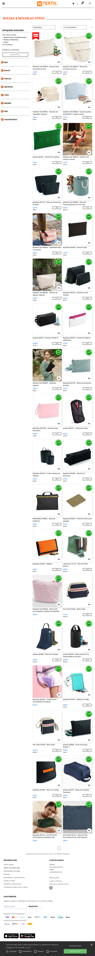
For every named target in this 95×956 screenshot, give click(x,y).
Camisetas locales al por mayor (16, 887)
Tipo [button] (6, 62)
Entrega (7, 874)
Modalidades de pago (12, 871)
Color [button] (6, 95)
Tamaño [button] (7, 103)
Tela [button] (6, 111)
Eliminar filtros (15, 54)
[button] (73, 3)
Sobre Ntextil (8, 865)
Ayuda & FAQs (9, 881)
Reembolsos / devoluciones (14, 877)
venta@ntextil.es (55, 872)
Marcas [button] (7, 79)
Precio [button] (7, 70)
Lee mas (28, 947)
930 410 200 (54, 878)
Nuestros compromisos (12, 884)
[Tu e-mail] (15, 906)
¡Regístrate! (33, 906)
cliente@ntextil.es (56, 867)
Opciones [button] (8, 87)
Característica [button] (10, 119)
